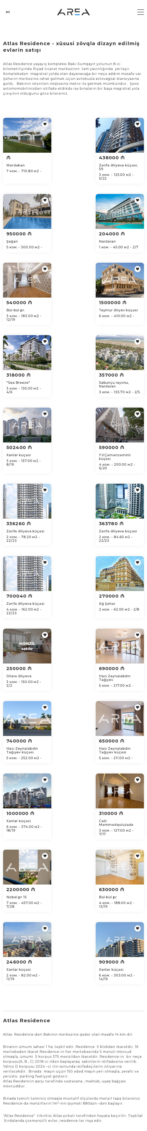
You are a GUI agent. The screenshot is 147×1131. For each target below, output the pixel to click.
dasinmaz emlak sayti (105, 918)
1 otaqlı (10, 1065)
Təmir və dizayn (49, 1073)
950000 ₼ (119, 157)
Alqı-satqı (44, 1065)
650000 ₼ (119, 538)
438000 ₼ (70, 157)
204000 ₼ (19, 234)
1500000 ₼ (121, 234)
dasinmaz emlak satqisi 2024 (76, 931)
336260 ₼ (69, 386)
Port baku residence (127, 944)
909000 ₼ (120, 690)
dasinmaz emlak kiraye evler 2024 (29, 931)
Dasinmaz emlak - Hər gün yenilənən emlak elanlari (53, 957)
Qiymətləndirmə (50, 1082)
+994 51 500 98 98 (18, 1029)
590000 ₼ (19, 386)
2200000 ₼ (121, 614)
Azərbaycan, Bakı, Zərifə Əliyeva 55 (29, 1044)
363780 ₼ (119, 386)
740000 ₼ (70, 538)
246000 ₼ (70, 690)
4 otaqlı (11, 1090)
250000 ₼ (119, 462)
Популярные (124, 1073)
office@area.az (15, 1036)
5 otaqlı (11, 1098)
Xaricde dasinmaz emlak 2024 (121, 931)
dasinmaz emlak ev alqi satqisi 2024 (30, 944)
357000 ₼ (69, 310)
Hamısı (119, 1065)
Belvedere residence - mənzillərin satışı (83, 944)
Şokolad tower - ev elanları (109, 957)
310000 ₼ (69, 614)
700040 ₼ (19, 462)
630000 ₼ (19, 690)
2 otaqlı (11, 1073)
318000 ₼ (18, 310)
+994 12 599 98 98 (47, 1029)
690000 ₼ (19, 538)
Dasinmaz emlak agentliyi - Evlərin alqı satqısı (56, 918)
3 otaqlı (11, 1082)
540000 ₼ (70, 234)
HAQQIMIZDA (88, 1070)
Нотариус (85, 1087)
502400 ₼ (120, 310)
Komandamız (87, 1078)
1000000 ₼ (20, 614)
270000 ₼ (69, 462)
